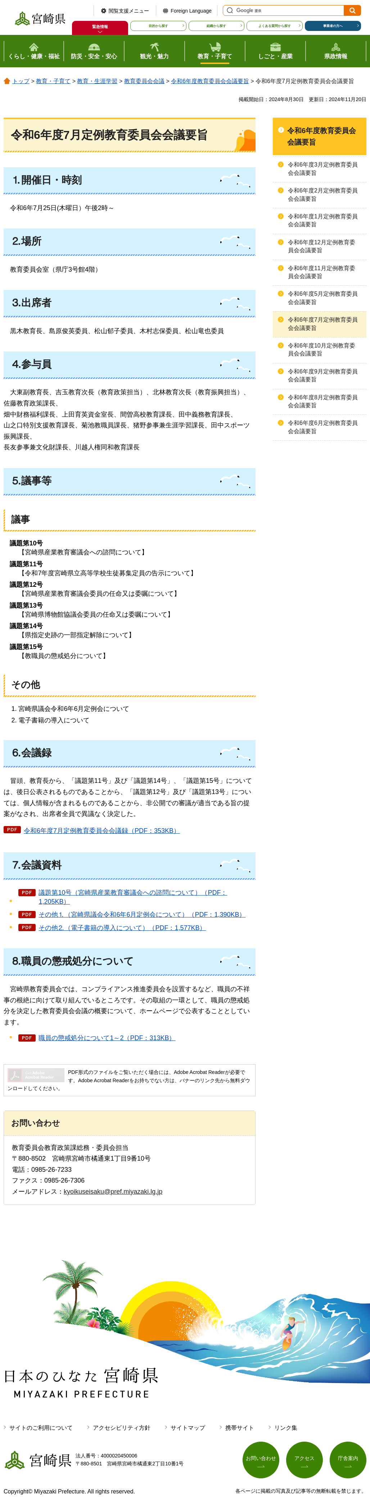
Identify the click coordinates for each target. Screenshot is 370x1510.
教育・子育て (53, 81)
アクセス (304, 1458)
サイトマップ (188, 1428)
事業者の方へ (333, 26)
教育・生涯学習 (97, 81)
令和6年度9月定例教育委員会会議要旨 (323, 375)
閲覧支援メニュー (129, 11)
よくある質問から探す (274, 26)
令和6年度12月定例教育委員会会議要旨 (321, 246)
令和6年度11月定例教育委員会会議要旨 (321, 272)
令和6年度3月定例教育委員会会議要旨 (323, 169)
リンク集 (285, 1428)
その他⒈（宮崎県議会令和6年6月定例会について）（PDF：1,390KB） (142, 914)
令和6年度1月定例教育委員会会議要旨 (323, 220)
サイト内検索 (229, 10)
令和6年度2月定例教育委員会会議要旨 (323, 194)
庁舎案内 (348, 1458)
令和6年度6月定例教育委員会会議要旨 (323, 427)
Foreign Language (191, 11)
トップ (21, 81)
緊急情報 (100, 26)
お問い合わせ (261, 1458)
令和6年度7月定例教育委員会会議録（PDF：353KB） (102, 830)
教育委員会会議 (144, 81)
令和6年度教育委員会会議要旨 (210, 81)
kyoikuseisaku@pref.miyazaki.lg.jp (113, 1191)
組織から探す (216, 26)
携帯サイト (239, 1428)
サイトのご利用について (41, 1428)
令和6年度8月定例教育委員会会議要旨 (323, 401)
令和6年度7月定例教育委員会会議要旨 (323, 324)
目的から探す (158, 26)
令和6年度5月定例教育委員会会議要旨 (323, 298)
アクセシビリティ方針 (121, 1428)
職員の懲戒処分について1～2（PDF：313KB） (107, 1038)
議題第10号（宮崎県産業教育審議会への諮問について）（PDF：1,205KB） (133, 897)
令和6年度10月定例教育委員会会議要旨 (321, 350)
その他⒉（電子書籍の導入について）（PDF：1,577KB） (122, 927)
